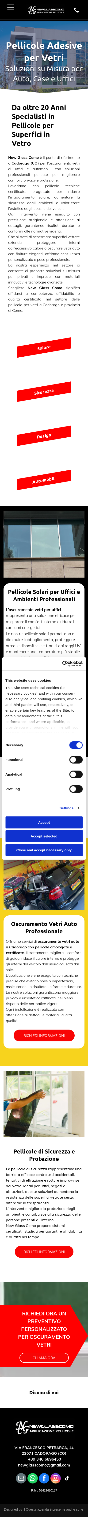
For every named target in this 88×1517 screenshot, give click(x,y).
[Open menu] (10, 7)
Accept (44, 822)
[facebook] (44, 1479)
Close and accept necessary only (44, 850)
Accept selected (44, 836)
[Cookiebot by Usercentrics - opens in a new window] (63, 664)
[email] (21, 1479)
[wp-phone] (77, 12)
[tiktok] (67, 1479)
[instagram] (55, 1479)
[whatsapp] (32, 1479)
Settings (67, 808)
